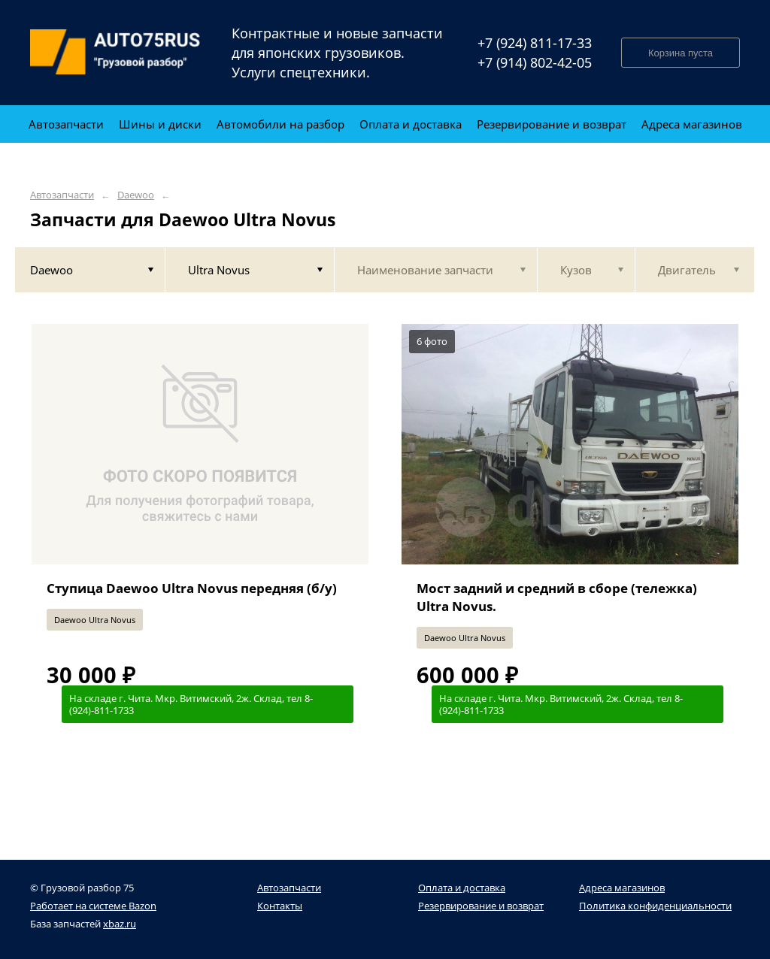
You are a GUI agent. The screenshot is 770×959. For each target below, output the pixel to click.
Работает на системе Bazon (93, 905)
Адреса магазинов (622, 887)
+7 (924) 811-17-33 (534, 43)
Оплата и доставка (461, 887)
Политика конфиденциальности (655, 905)
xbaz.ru (119, 923)
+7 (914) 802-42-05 (534, 62)
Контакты (279, 905)
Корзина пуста (680, 53)
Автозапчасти (62, 195)
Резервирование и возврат (481, 905)
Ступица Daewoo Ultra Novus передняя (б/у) (192, 588)
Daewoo (135, 195)
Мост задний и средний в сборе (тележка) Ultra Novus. (557, 597)
